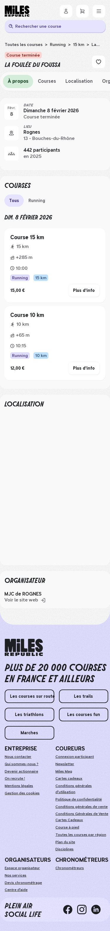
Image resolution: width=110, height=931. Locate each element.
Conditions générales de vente (81, 807)
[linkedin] (98, 909)
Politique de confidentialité (78, 799)
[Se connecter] (66, 11)
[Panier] (82, 11)
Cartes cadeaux (68, 778)
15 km (78, 44)
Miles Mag (63, 771)
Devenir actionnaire (21, 771)
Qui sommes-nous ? (21, 764)
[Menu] (98, 11)
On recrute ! (15, 778)
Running (58, 44)
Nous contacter (18, 757)
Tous (14, 200)
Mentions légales (19, 786)
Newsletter (64, 764)
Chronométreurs (69, 868)
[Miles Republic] (17, 11)
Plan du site (65, 842)
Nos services (15, 875)
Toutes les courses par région (80, 835)
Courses (47, 81)
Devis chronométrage (23, 883)
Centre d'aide (16, 890)
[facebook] (70, 909)
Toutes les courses (24, 44)
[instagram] (84, 909)
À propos (18, 81)
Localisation (79, 81)
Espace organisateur (22, 868)
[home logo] (24, 647)
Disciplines (64, 849)
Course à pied (67, 827)
